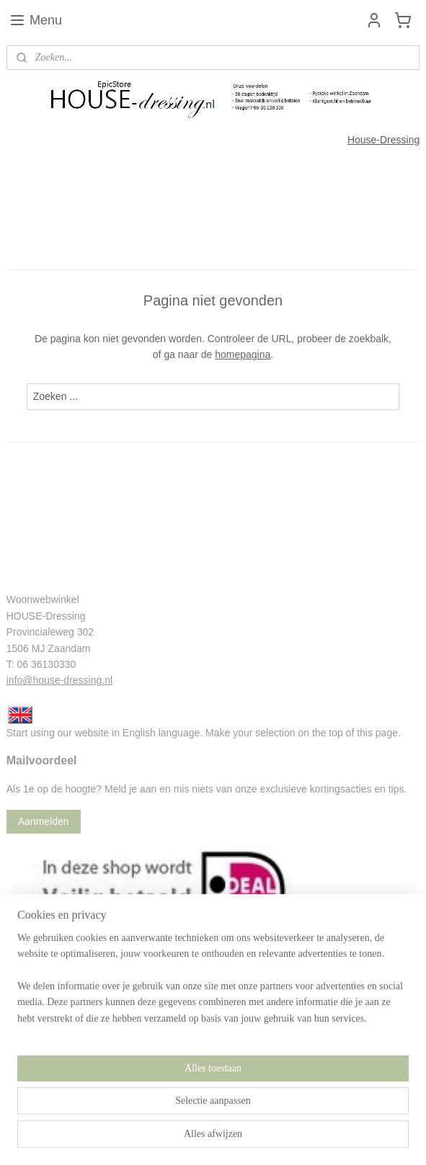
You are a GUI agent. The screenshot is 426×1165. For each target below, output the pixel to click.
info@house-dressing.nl (59, 680)
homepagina (242, 355)
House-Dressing (383, 140)
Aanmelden (43, 821)
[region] (213, 1104)
